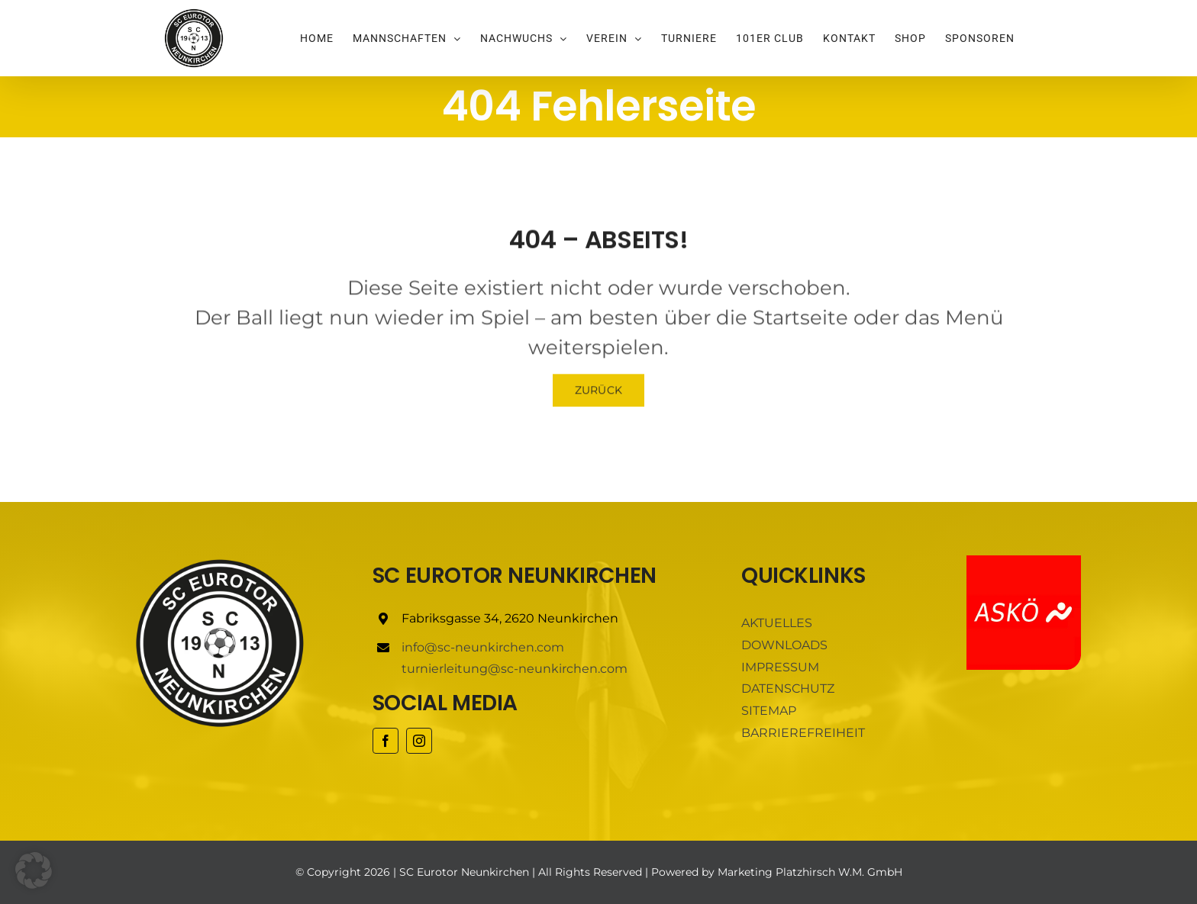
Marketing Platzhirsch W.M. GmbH (810, 872)
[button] (33, 870)
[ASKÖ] (1023, 561)
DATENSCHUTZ (787, 688)
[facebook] (385, 741)
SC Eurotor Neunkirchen (464, 872)
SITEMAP (768, 710)
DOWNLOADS (784, 645)
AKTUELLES (776, 623)
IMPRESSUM (780, 667)
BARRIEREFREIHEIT (803, 732)
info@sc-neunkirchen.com (483, 647)
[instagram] (419, 741)
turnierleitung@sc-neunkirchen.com (515, 668)
